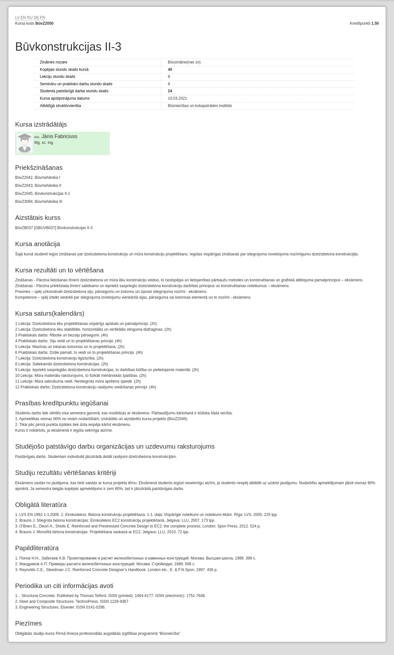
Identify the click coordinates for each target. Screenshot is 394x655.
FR (42, 17)
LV (17, 17)
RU (29, 17)
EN (23, 17)
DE (36, 17)
